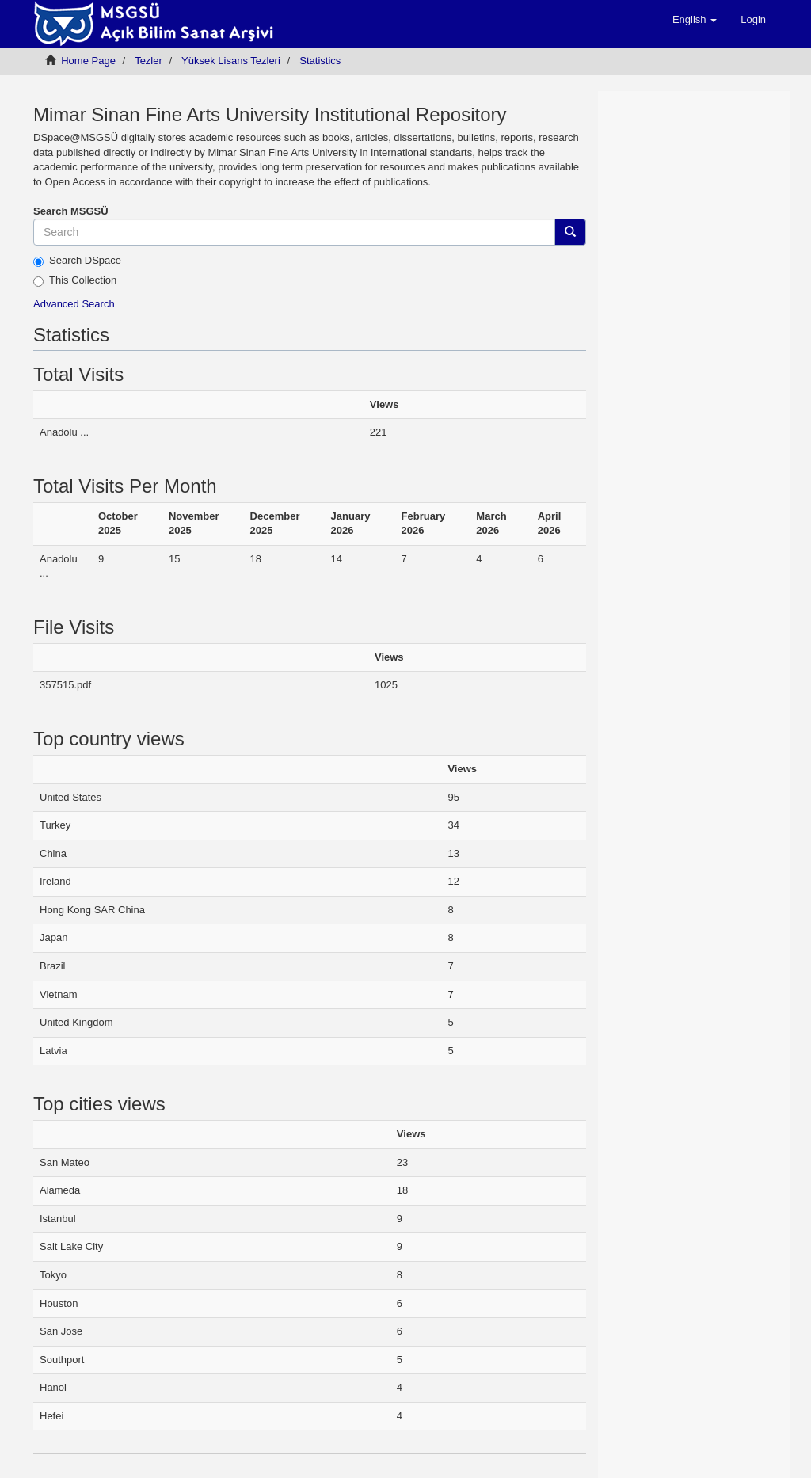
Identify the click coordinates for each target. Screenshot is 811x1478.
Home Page (88, 61)
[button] (695, 20)
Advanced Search (74, 304)
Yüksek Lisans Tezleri (230, 61)
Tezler (148, 61)
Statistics (320, 61)
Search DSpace (77, 260)
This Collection (74, 280)
